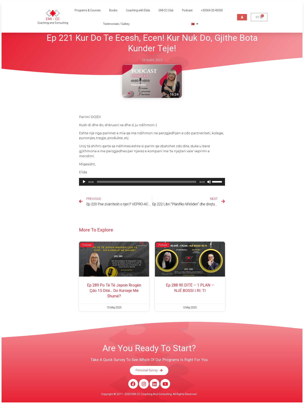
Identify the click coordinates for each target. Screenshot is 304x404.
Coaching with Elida (138, 10)
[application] (152, 182)
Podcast (187, 10)
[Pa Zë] (209, 182)
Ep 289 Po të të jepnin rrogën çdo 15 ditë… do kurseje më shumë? (114, 290)
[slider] (146, 182)
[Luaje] (84, 182)
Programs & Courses (88, 10)
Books (113, 10)
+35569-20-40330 (212, 10)
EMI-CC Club (166, 10)
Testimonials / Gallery (116, 23)
